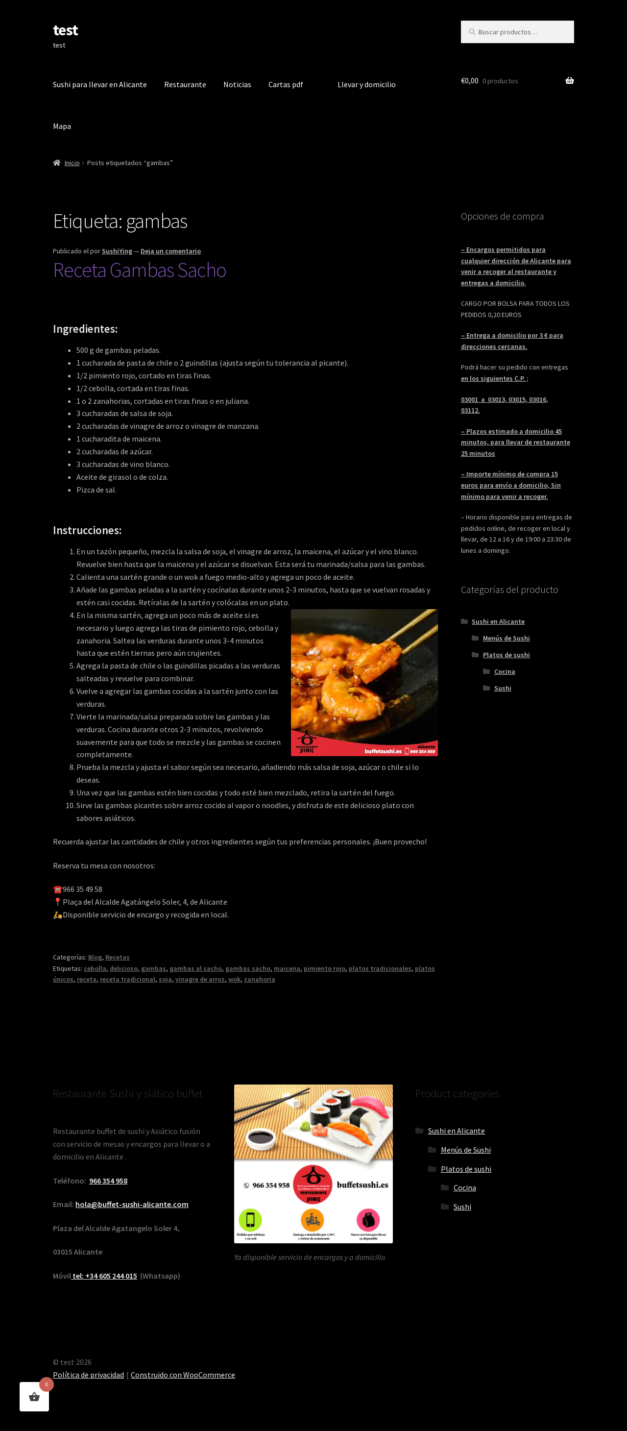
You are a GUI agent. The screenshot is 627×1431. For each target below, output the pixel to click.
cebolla (95, 968)
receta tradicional (127, 979)
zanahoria (259, 979)
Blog (95, 957)
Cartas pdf (285, 84)
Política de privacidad (88, 1375)
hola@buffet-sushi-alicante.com (132, 1204)
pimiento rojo (324, 968)
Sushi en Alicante (498, 621)
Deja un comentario (171, 251)
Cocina (504, 671)
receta (86, 979)
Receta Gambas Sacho (139, 269)
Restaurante (185, 84)
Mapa (62, 126)
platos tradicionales (380, 968)
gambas (153, 968)
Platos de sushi (506, 654)
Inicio (72, 162)
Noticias (237, 84)
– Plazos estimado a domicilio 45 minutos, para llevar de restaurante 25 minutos (515, 442)
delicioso (124, 968)
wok (234, 979)
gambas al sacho (195, 968)
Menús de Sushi (506, 638)
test (65, 30)
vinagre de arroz (200, 979)
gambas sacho (247, 968)
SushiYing (117, 251)
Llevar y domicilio (367, 84)
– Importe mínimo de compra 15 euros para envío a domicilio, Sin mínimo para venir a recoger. (511, 484)
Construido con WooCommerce (183, 1375)
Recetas (117, 957)
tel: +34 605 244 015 (104, 1276)
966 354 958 (108, 1180)
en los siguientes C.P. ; (495, 378)
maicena (287, 968)
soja (165, 979)
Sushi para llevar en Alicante (100, 84)
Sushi (502, 688)
